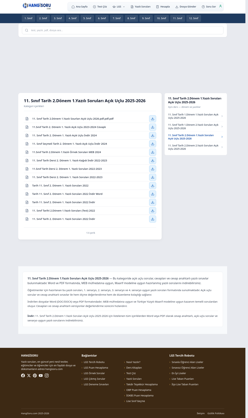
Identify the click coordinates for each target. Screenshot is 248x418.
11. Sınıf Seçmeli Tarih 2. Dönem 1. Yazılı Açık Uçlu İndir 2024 (69, 143)
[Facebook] (23, 375)
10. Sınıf (161, 18)
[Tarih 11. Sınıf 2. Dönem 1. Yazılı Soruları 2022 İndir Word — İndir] (152, 193)
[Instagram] (47, 375)
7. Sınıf (117, 18)
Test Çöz (100, 6)
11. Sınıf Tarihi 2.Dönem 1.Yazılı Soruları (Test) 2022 (63, 210)
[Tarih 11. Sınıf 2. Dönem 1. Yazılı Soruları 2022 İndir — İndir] (152, 202)
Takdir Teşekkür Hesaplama (142, 384)
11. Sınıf (177, 18)
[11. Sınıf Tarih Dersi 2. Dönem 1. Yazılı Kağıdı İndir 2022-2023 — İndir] (152, 160)
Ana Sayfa (79, 6)
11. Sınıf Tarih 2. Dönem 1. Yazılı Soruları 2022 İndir (63, 219)
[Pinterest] (35, 375)
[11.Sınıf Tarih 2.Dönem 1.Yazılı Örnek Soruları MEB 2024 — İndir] (152, 152)
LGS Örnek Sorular (94, 373)
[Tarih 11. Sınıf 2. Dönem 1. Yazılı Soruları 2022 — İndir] (152, 185)
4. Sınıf (73, 18)
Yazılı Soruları (141, 6)
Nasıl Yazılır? (133, 362)
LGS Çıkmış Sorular (94, 378)
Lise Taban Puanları (183, 378)
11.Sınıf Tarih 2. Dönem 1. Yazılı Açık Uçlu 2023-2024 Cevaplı (69, 126)
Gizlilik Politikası (215, 413)
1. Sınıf (28, 18)
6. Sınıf (102, 18)
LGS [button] (118, 6)
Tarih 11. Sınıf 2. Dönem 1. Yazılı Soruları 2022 (60, 185)
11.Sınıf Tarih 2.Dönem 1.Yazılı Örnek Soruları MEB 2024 (66, 152)
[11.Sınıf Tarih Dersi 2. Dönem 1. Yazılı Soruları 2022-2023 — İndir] (152, 168)
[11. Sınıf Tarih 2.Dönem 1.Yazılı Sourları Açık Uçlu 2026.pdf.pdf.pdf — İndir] (152, 118)
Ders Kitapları (134, 367)
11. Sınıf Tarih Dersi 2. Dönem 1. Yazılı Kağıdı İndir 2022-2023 (69, 160)
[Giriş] (220, 7)
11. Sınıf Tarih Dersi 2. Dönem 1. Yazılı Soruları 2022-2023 (67, 177)
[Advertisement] (122, 64)
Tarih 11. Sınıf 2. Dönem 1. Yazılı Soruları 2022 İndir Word (67, 193)
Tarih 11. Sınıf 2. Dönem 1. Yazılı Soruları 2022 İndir (63, 202)
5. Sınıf (87, 18)
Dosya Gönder (185, 6)
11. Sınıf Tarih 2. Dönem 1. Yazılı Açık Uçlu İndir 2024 (64, 135)
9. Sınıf (146, 18)
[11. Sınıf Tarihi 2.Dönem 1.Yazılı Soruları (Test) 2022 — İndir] (152, 210)
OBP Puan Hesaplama (138, 390)
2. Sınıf (43, 18)
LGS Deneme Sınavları (96, 384)
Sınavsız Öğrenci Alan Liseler (188, 367)
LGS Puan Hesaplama (96, 367)
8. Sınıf (131, 18)
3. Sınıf (58, 18)
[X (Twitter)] (29, 375)
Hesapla (163, 6)
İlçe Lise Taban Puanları (185, 384)
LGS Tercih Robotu (94, 362)
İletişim (201, 413)
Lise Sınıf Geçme (135, 401)
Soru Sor (209, 6)
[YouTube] (41, 375)
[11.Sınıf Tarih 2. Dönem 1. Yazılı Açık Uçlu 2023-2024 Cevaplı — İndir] (152, 126)
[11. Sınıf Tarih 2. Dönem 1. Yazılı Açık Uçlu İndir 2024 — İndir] (152, 135)
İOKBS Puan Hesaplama (139, 395)
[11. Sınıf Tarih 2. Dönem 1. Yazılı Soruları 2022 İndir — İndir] (152, 219)
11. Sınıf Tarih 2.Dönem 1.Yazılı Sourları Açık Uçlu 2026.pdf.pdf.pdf (72, 118)
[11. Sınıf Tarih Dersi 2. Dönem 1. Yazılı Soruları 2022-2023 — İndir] (152, 177)
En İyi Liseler (179, 373)
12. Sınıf (193, 18)
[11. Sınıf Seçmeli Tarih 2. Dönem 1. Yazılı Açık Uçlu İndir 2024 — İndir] (152, 143)
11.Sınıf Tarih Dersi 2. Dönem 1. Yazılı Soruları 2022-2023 (67, 168)
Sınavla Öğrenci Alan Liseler (187, 362)
